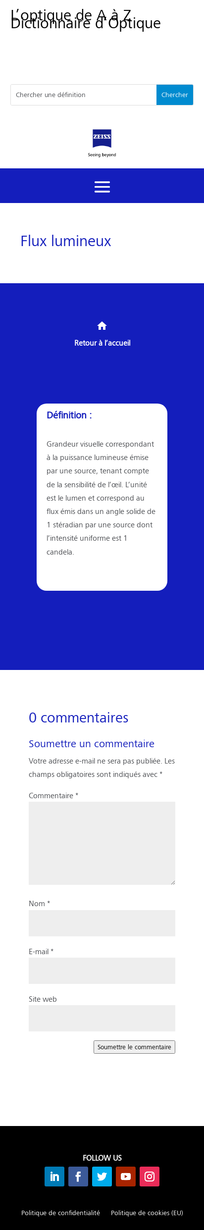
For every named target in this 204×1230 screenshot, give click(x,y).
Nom (39, 903)
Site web (43, 998)
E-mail (41, 951)
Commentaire (53, 795)
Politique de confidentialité (60, 1213)
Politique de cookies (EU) (147, 1213)
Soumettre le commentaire (134, 1046)
